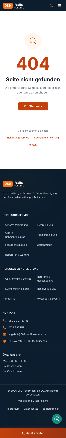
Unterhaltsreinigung (15, 224)
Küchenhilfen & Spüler (16, 288)
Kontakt (33, 144)
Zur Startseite (33, 106)
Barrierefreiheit (50, 408)
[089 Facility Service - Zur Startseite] (13, 5)
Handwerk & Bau (45, 288)
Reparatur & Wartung (16, 254)
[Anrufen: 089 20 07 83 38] (51, 5)
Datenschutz (31, 408)
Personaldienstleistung (45, 137)
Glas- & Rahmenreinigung (14, 234)
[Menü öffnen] (59, 5)
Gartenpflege (43, 244)
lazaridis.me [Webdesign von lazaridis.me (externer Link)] (42, 400)
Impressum (13, 408)
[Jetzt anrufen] (33, 433)
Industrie (9, 298)
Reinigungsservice (18, 137)
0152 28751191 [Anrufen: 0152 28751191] (17, 327)
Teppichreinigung (45, 234)
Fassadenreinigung (15, 244)
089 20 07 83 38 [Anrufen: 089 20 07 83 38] (18, 320)
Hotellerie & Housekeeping (44, 278)
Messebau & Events (47, 298)
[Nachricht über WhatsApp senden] (57, 419)
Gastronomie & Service (17, 278)
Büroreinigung (43, 224)
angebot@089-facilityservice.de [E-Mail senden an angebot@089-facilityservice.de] (27, 334)
